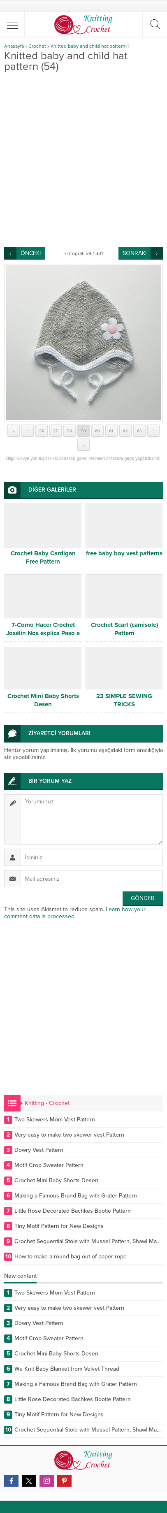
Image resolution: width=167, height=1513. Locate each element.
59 (83, 430)
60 (97, 430)
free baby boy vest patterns (124, 553)
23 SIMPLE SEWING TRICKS (124, 700)
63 (139, 430)
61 (111, 430)
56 (41, 430)
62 (125, 430)
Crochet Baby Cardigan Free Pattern (43, 557)
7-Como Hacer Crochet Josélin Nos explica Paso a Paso (43, 633)
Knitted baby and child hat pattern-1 (90, 46)
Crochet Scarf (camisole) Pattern (124, 629)
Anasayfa (14, 46)
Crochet (37, 46)
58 (69, 430)
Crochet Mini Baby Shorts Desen (43, 700)
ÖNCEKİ (31, 253)
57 (55, 430)
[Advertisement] (83, 159)
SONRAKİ (134, 253)
